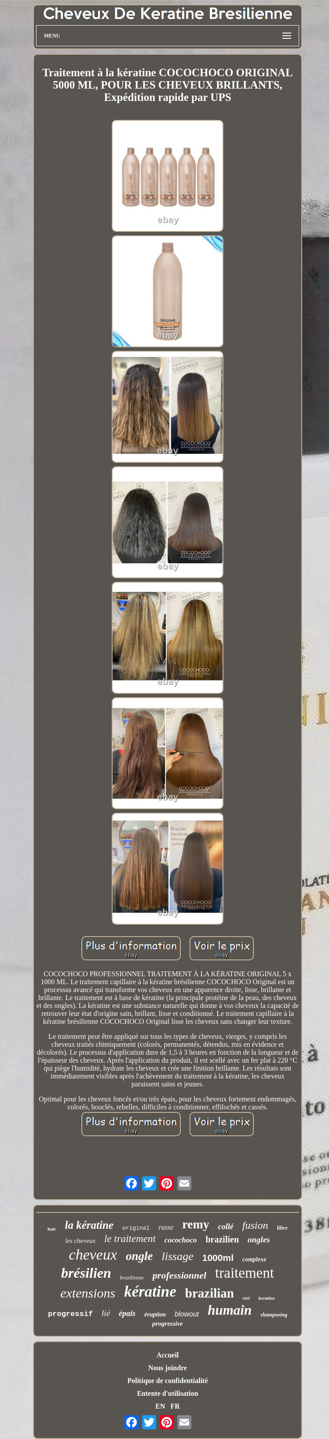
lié (106, 1313)
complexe (254, 1259)
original (136, 1228)
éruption (155, 1314)
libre (282, 1227)
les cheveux (80, 1240)
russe (165, 1227)
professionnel (179, 1275)
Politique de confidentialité (167, 1380)
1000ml (218, 1258)
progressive (167, 1323)
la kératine (89, 1225)
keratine (267, 1298)
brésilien (86, 1273)
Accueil (168, 1355)
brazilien (222, 1239)
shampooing (273, 1315)
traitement (244, 1273)
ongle (139, 1256)
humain (230, 1310)
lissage (178, 1256)
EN (160, 1406)
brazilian (209, 1293)
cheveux (93, 1254)
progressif (70, 1314)
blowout (187, 1314)
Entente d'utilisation (167, 1393)
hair (52, 1228)
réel (246, 1298)
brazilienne (132, 1278)
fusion (255, 1225)
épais (127, 1313)
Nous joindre (167, 1368)
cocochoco (180, 1240)
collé (226, 1226)
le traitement (130, 1238)
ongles (259, 1239)
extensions (87, 1293)
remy (195, 1224)
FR (174, 1406)
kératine (150, 1291)
